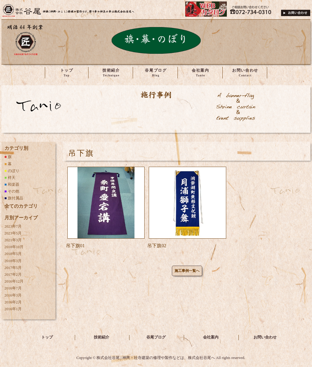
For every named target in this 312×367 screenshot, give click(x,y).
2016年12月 (13, 281)
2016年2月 (13, 302)
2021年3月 (13, 240)
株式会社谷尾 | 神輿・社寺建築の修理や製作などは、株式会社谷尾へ (68, 10)
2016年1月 (13, 309)
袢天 (11, 178)
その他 (13, 191)
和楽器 (13, 184)
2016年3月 (13, 295)
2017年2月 (13, 275)
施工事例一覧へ (187, 271)
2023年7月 (13, 226)
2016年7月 (13, 288)
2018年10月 (13, 247)
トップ (47, 337)
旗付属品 (15, 198)
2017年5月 (13, 268)
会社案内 (210, 337)
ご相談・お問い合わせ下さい (296, 10)
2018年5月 (13, 254)
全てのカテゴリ (21, 206)
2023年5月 (13, 233)
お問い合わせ (265, 337)
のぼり (13, 171)
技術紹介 (101, 337)
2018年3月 (13, 261)
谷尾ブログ (156, 337)
